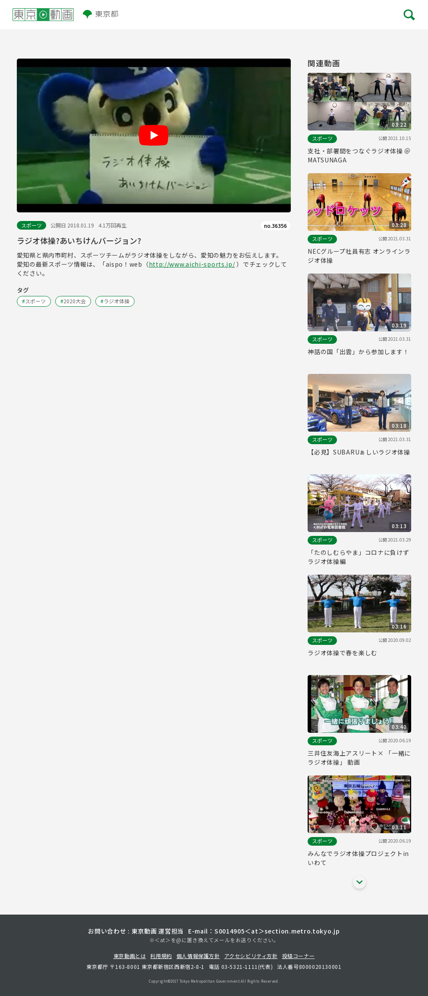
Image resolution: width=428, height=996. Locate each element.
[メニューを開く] (408, 14)
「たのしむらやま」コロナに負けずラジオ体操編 (358, 557)
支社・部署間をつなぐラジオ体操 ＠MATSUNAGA (359, 155)
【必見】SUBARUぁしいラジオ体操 (359, 452)
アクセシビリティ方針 (251, 955)
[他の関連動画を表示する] (359, 882)
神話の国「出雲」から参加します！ (358, 351)
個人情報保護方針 (198, 955)
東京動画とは (129, 955)
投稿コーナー (298, 955)
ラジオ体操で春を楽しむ (343, 652)
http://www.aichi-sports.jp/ (192, 264)
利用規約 (161, 955)
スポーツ (31, 225)
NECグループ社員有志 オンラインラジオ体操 (359, 256)
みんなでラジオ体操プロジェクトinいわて (358, 858)
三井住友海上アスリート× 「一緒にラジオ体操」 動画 (359, 757)
